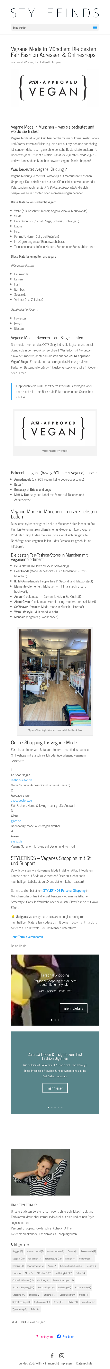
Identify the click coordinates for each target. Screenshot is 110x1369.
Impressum (67, 1363)
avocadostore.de (21, 800)
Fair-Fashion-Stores (45, 554)
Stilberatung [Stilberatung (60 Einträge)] (67, 1295)
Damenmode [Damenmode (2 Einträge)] (88, 1251)
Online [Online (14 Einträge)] (80, 1273)
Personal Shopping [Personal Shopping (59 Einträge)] (23, 1287)
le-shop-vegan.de (21, 780)
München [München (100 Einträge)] (44, 1273)
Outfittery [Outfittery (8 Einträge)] (43, 1280)
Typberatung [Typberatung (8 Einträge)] (20, 1309)
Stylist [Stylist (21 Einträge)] (73, 1302)
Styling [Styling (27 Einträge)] (59, 1302)
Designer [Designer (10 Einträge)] (18, 1258)
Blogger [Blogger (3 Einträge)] (18, 1251)
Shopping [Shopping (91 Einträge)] (19, 1295)
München (28, 62)
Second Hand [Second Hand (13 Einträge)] (83, 1287)
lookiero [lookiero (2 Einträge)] (92, 1266)
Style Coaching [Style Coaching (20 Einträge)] (21, 1302)
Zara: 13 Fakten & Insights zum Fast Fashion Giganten (55, 1056)
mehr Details (73, 1008)
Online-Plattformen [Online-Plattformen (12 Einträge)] (23, 1280)
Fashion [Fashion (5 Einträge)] (70, 1258)
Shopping (56, 62)
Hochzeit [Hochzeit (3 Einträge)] (18, 1266)
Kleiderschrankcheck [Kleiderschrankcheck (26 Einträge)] (71, 1266)
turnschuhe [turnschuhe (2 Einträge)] (88, 1302)
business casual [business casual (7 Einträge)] (35, 1251)
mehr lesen (55, 1088)
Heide (19, 62)
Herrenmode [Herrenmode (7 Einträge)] (86, 1258)
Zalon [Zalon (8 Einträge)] (35, 1309)
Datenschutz (84, 1363)
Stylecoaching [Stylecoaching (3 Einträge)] (42, 1302)
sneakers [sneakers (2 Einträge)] (34, 1295)
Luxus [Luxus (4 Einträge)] (17, 1273)
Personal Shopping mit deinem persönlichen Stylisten (55, 982)
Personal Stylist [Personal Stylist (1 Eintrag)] (46, 1287)
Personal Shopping (55, 975)
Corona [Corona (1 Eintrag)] (72, 1251)
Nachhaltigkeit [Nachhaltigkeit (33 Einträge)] (63, 1273)
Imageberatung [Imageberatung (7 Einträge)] (35, 1266)
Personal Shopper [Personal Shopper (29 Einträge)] (63, 1280)
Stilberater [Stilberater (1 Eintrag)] (50, 1295)
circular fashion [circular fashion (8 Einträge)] (55, 1251)
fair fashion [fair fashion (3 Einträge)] (34, 1258)
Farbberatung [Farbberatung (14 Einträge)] (53, 1258)
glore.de (16, 820)
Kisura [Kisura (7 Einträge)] (52, 1266)
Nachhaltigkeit (42, 62)
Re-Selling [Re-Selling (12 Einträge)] (64, 1287)
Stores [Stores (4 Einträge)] (83, 1295)
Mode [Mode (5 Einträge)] (29, 1273)
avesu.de (16, 841)
